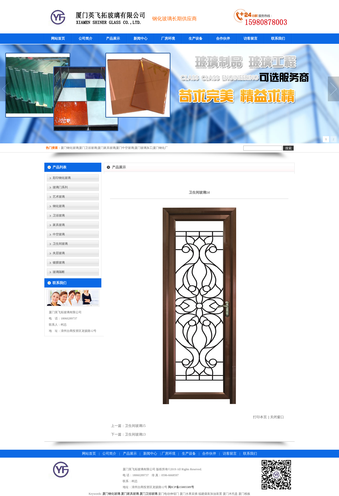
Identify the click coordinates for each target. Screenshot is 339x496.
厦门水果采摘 (189, 494)
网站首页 (58, 38)
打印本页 (260, 417)
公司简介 (85, 38)
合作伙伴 (223, 38)
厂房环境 (168, 38)
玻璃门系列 (60, 187)
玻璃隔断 (59, 272)
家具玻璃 (59, 225)
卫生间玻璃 (60, 243)
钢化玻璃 (59, 206)
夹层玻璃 (59, 253)
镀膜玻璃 (59, 262)
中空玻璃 (59, 234)
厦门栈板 (244, 494)
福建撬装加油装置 (210, 494)
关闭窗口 (277, 417)
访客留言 (250, 38)
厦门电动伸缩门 (168, 494)
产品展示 (113, 38)
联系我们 (278, 38)
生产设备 (195, 38)
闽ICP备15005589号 (181, 487)
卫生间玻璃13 (135, 434)
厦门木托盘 (230, 494)
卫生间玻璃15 (135, 426)
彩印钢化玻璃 (62, 178)
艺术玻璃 (59, 196)
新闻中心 (140, 38)
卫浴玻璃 (59, 215)
